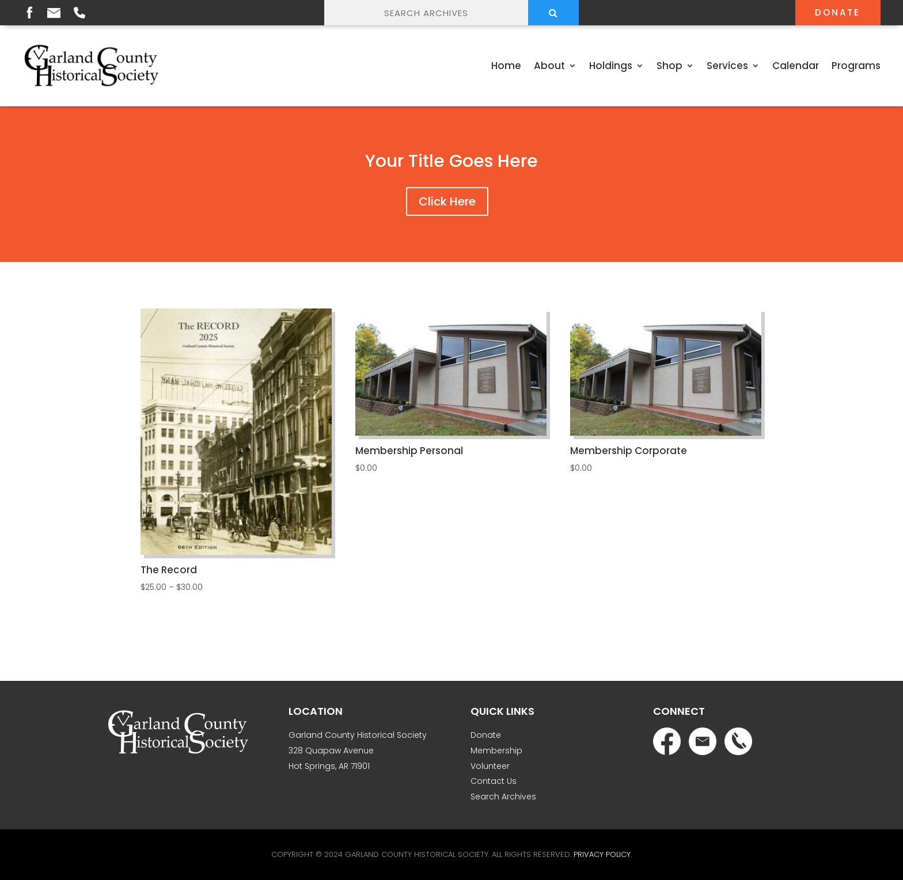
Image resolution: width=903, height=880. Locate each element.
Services (727, 66)
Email (53, 13)
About (549, 66)
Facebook (29, 12)
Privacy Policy (602, 854)
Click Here (447, 201)
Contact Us (494, 781)
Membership (496, 750)
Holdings (610, 66)
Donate (837, 12)
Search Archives (503, 796)
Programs (856, 66)
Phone (79, 12)
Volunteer (490, 766)
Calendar (795, 66)
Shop (669, 66)
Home (506, 66)
